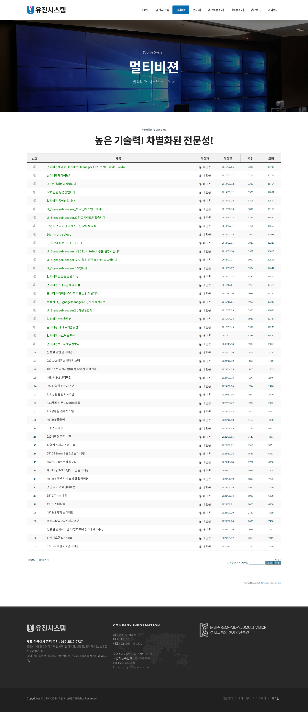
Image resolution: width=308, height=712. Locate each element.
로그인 (275, 698)
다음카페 (228, 698)
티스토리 (261, 698)
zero (279, 583)
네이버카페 (244, 698)
